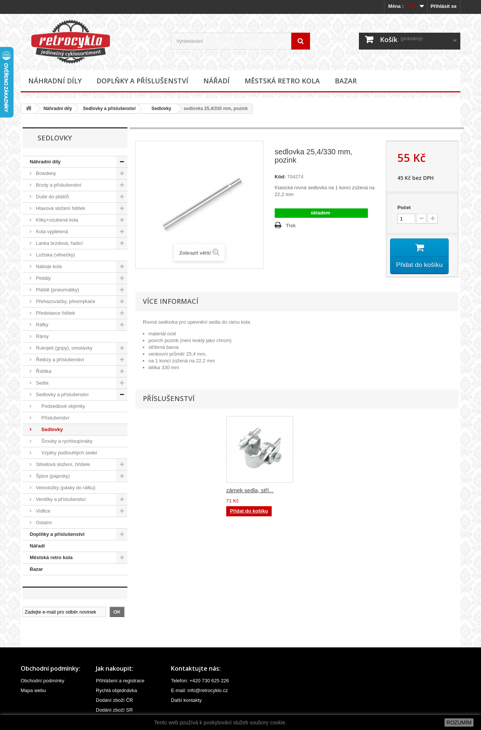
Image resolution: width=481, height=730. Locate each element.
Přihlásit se (444, 6)
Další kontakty (186, 700)
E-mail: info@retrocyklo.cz (199, 690)
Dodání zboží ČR (114, 700)
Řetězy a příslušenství (59, 359)
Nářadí (216, 80)
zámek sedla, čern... (251, 491)
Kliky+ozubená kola (56, 220)
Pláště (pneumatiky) (57, 290)
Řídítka (43, 371)
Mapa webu (33, 690)
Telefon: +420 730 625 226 (200, 680)
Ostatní (43, 522)
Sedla (41, 383)
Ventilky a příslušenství (60, 499)
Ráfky (41, 324)
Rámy (42, 336)
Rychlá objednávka (116, 690)
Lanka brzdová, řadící (59, 243)
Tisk (291, 225)
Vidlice (42, 511)
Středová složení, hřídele (62, 464)
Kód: (280, 176)
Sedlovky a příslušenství (109, 108)
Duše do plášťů (52, 196)
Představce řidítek (55, 313)
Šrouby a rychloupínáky (63, 441)
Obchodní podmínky (42, 680)
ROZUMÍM (459, 722)
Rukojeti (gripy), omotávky (63, 348)
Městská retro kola (282, 80)
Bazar (346, 80)
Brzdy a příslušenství (58, 185)
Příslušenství (52, 418)
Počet (403, 207)
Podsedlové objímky (60, 406)
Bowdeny (45, 173)
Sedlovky (159, 108)
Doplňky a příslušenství (142, 80)
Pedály (43, 278)
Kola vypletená (51, 231)
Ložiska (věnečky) (55, 255)
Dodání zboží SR (114, 710)
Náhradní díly (55, 80)
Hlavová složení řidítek (60, 208)
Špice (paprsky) (52, 476)
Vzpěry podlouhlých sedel (66, 452)
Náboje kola (48, 266)
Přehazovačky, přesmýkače (65, 301)
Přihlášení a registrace (120, 680)
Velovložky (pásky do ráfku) (65, 487)
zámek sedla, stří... (324, 491)
